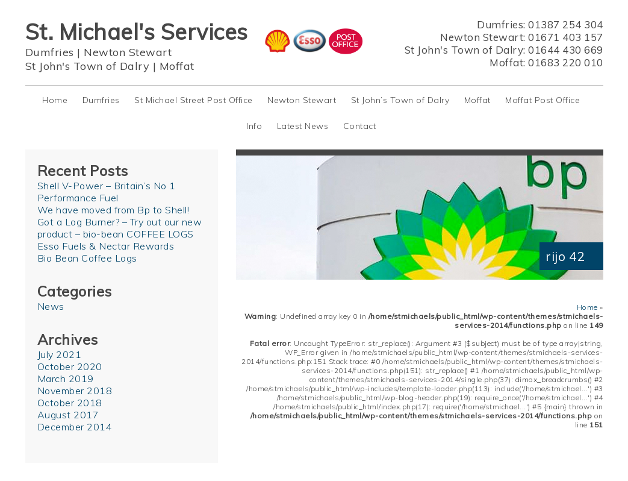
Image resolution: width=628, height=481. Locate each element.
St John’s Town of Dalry (400, 100)
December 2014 (75, 427)
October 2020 (69, 366)
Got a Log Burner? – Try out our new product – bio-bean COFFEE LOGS (119, 228)
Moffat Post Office (542, 100)
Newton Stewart (128, 52)
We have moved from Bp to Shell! (113, 210)
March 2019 (65, 379)
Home (54, 100)
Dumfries (49, 52)
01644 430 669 (565, 49)
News (50, 306)
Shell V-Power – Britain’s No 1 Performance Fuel (106, 192)
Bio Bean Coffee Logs (87, 258)
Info (254, 126)
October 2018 (69, 403)
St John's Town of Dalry (87, 66)
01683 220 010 (565, 62)
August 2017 (68, 415)
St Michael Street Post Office (193, 100)
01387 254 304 (565, 24)
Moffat (177, 66)
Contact (359, 126)
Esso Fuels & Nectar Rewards (106, 246)
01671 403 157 (565, 37)
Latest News (303, 126)
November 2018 (75, 391)
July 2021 (59, 354)
